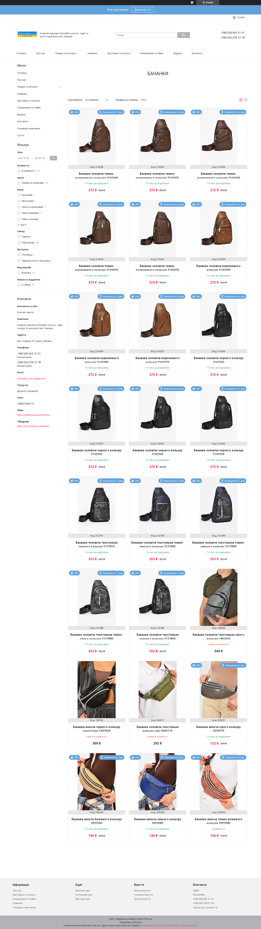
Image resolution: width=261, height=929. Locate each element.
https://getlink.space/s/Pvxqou (33, 415)
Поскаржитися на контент (154, 925)
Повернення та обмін (151, 53)
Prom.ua (148, 919)
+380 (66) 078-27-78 (203, 903)
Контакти (197, 53)
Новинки (92, 53)
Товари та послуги (65, 53)
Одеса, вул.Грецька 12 (205, 907)
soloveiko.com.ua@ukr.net (31, 378)
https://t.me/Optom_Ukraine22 (33, 426)
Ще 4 (23, 224)
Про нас (40, 53)
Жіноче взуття (142, 890)
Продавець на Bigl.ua (131, 922)
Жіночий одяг (82, 890)
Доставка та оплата (118, 53)
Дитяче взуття (142, 899)
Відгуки (178, 53)
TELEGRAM (199, 894)
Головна (21, 53)
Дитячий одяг (82, 899)
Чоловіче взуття (143, 894)
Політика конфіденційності (183, 925)
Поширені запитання (28, 128)
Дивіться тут (142, 9)
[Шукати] (183, 35)
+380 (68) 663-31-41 (203, 899)
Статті (20, 135)
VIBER (196, 890)
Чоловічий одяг (84, 894)
